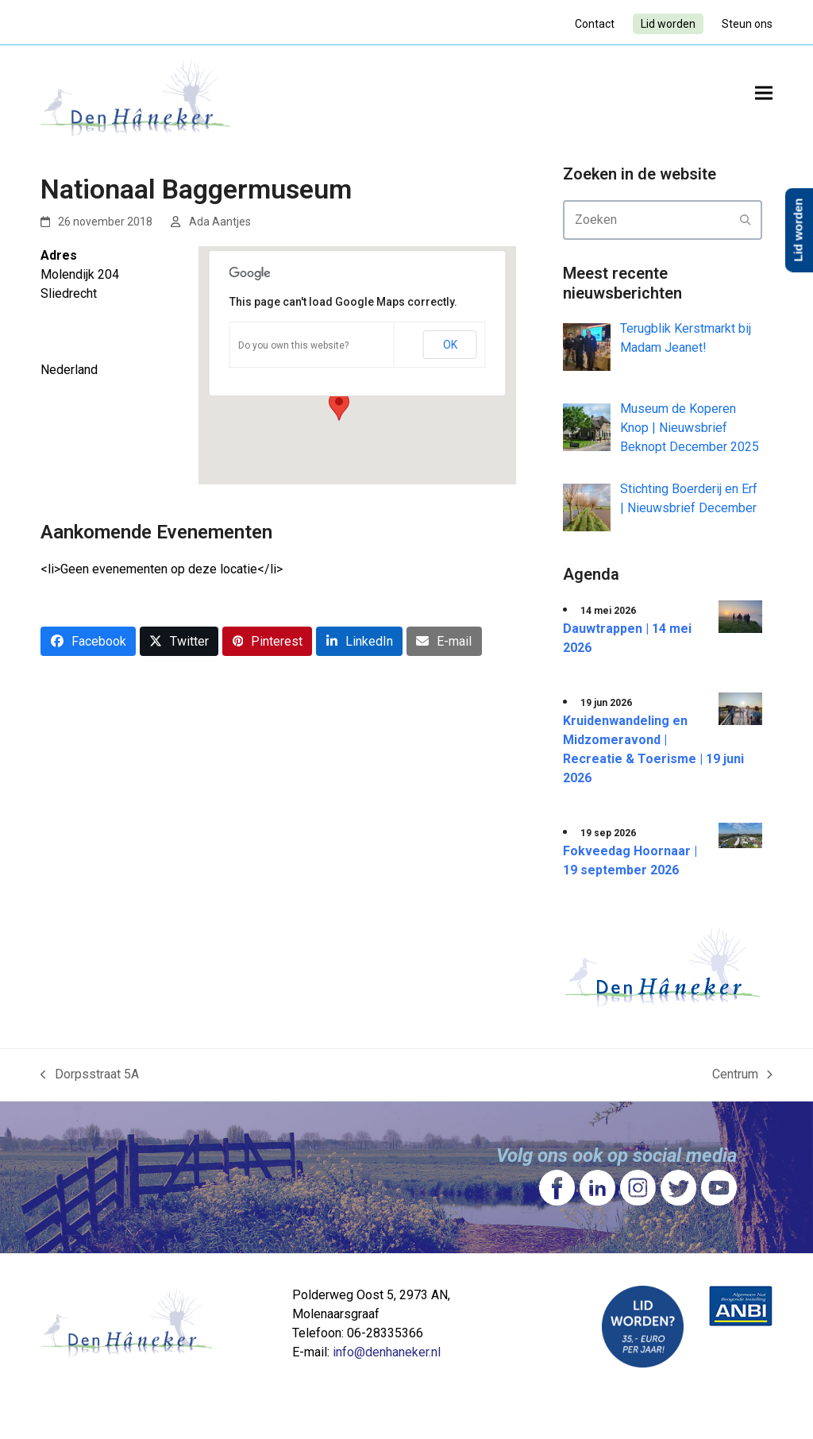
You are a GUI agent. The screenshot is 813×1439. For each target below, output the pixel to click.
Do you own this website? (293, 345)
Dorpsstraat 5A (89, 1075)
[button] (764, 92)
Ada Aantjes (220, 221)
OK (450, 344)
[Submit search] (745, 220)
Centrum (742, 1075)
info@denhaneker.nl (387, 1352)
